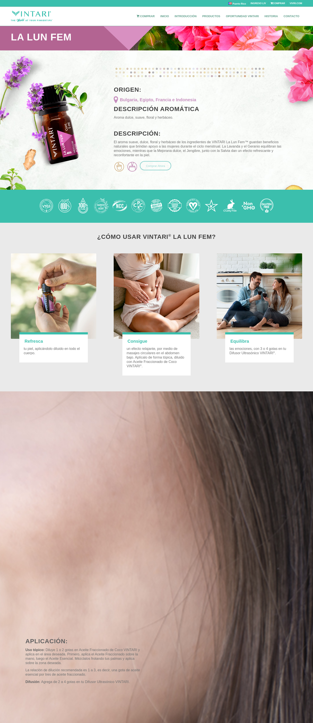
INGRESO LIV (258, 3)
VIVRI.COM (296, 3)
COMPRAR (278, 3)
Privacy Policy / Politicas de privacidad (272, 699)
